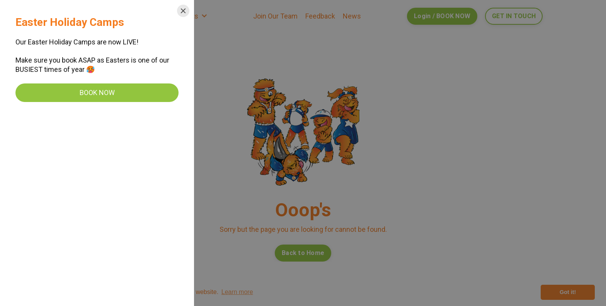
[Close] (183, 11)
